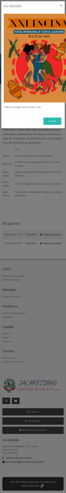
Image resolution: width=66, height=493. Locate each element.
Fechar (52, 100)
